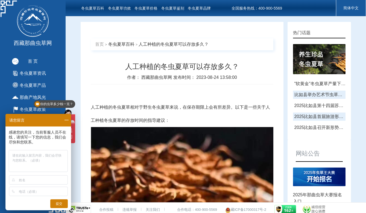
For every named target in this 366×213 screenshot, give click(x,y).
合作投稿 (106, 210)
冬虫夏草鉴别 (172, 8)
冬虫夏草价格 (145, 8)
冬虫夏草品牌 (199, 8)
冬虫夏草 (121, 107)
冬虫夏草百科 (92, 8)
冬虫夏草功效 (119, 8)
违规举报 (129, 210)
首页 (99, 44)
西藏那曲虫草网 (157, 77)
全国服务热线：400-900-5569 (257, 8)
